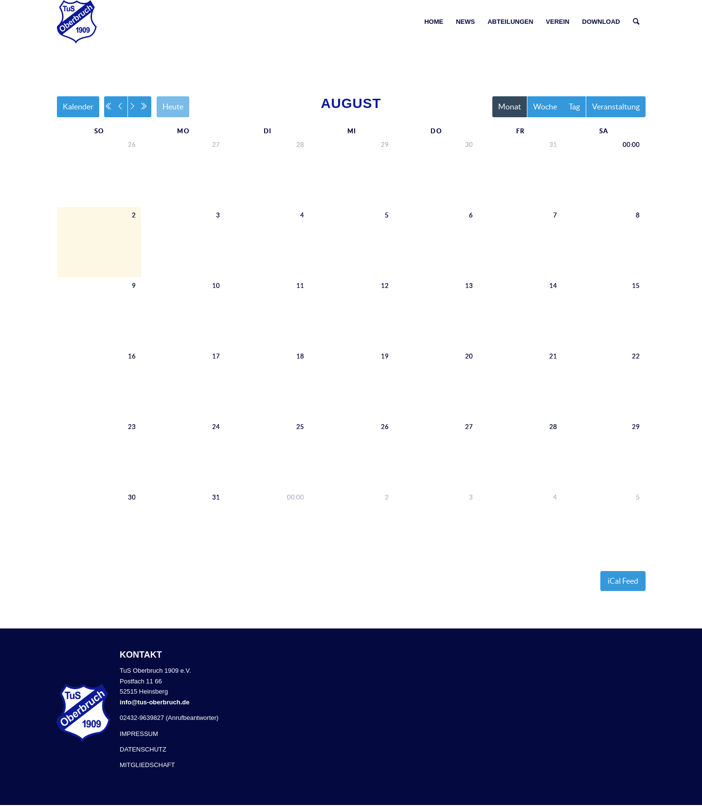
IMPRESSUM (139, 734)
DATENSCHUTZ (143, 750)
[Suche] (636, 22)
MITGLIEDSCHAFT (147, 766)
